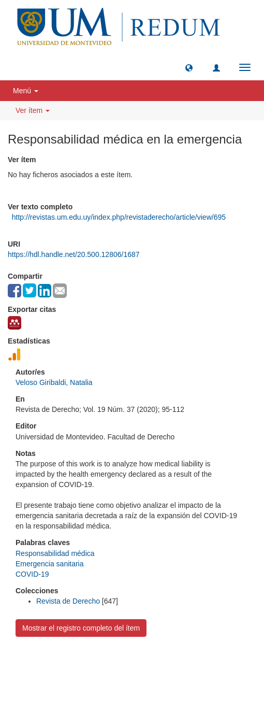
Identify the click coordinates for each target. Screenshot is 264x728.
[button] (189, 67)
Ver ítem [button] (33, 110)
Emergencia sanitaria (50, 564)
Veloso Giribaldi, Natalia (54, 382)
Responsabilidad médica (55, 553)
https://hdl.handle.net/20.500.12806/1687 (74, 254)
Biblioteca (187, 664)
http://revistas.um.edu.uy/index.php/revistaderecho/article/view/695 (119, 217)
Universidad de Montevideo (110, 664)
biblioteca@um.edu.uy (132, 689)
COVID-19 (32, 574)
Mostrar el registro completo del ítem (81, 628)
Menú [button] (25, 91)
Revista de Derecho (68, 601)
